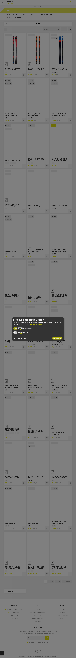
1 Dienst (20, 333)
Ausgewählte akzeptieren (20, 338)
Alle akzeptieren (57, 338)
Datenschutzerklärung (36, 324)
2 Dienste (21, 329)
